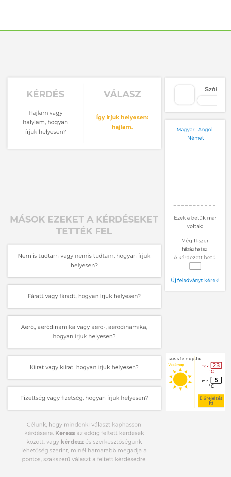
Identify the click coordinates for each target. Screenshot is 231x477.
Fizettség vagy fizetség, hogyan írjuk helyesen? (84, 398)
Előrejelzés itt (211, 401)
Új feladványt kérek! (195, 280)
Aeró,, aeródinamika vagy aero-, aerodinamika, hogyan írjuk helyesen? (84, 332)
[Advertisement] (115, 53)
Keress (65, 433)
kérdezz (72, 442)
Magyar (186, 129)
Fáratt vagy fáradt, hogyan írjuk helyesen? (84, 296)
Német (195, 138)
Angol (205, 129)
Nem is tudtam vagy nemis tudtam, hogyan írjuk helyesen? (84, 261)
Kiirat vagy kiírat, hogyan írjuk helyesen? (84, 367)
